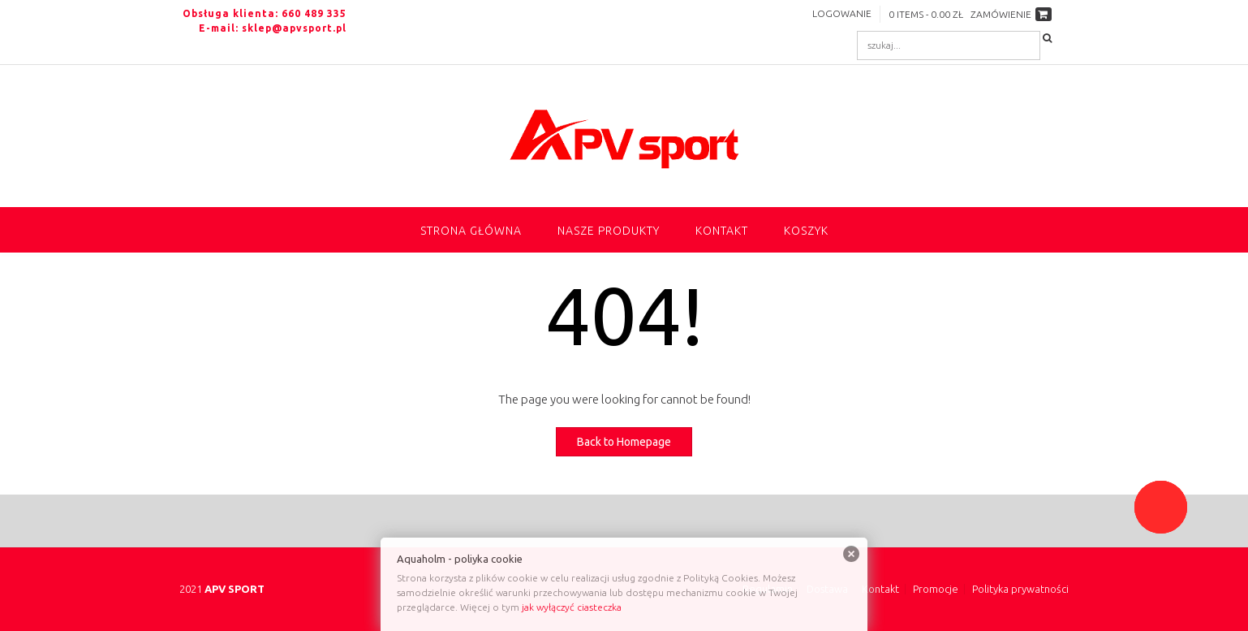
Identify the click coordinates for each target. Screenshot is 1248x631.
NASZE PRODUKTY (608, 230)
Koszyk (806, 230)
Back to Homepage (624, 441)
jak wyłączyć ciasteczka (572, 607)
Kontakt (721, 230)
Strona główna (471, 230)
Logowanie (841, 13)
